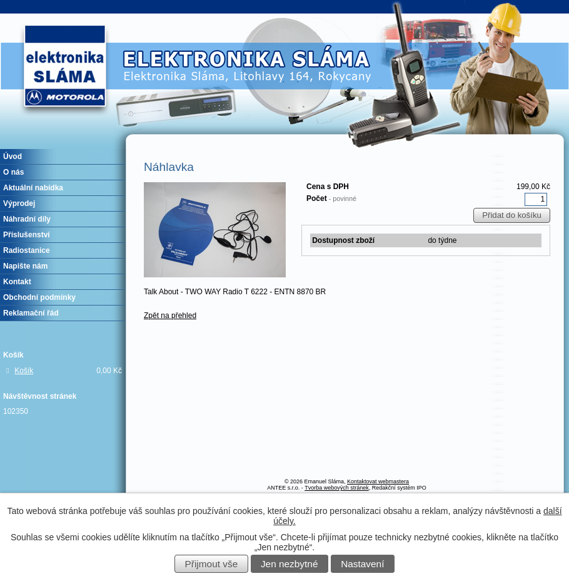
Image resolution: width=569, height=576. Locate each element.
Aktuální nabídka (33, 187)
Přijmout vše (211, 563)
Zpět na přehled (170, 315)
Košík (23, 370)
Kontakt (17, 281)
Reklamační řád (31, 313)
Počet (331, 198)
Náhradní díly (27, 219)
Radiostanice (26, 250)
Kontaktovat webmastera (378, 481)
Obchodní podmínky (39, 297)
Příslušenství (26, 234)
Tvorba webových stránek (337, 488)
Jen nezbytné (289, 563)
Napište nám (25, 266)
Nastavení (362, 563)
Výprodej (19, 203)
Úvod (12, 156)
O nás (13, 172)
